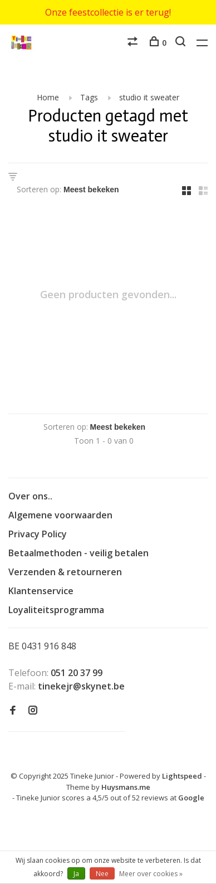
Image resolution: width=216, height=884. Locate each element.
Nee (102, 873)
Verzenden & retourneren (65, 572)
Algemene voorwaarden (60, 515)
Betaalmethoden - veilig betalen (78, 553)
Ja (76, 873)
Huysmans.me (125, 787)
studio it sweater (149, 97)
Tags (89, 97)
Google (191, 798)
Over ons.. (30, 496)
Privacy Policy (37, 534)
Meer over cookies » (151, 873)
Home (48, 97)
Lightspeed (182, 776)
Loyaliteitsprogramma (56, 610)
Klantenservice (40, 591)
